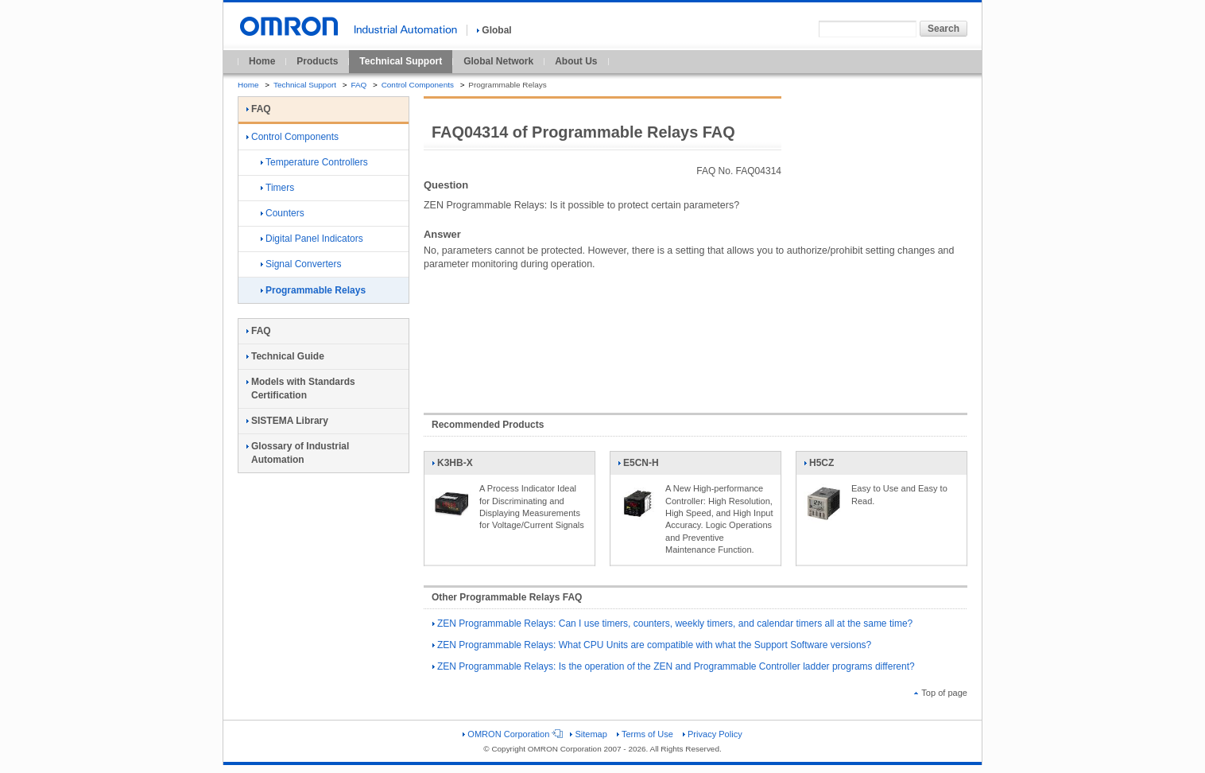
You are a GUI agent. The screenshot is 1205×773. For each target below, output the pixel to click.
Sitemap (588, 734)
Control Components (418, 84)
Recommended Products (488, 424)
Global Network (498, 61)
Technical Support (400, 61)
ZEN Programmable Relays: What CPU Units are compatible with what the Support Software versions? (651, 645)
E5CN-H (638, 466)
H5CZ (823, 466)
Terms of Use (645, 734)
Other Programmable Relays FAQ (507, 597)
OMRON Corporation (511, 734)
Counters (282, 213)
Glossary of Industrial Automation (297, 453)
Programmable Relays (313, 290)
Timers (277, 187)
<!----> (695, 334)
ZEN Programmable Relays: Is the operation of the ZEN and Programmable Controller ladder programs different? (673, 666)
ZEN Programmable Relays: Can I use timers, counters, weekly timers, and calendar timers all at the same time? (672, 623)
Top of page (940, 692)
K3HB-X (452, 466)
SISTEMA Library (287, 420)
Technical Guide (285, 356)
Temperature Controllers (314, 162)
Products (317, 61)
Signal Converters (301, 264)
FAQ (358, 84)
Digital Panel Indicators (312, 238)
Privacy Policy (712, 734)
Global (494, 30)
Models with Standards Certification (300, 388)
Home (262, 61)
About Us (576, 61)
